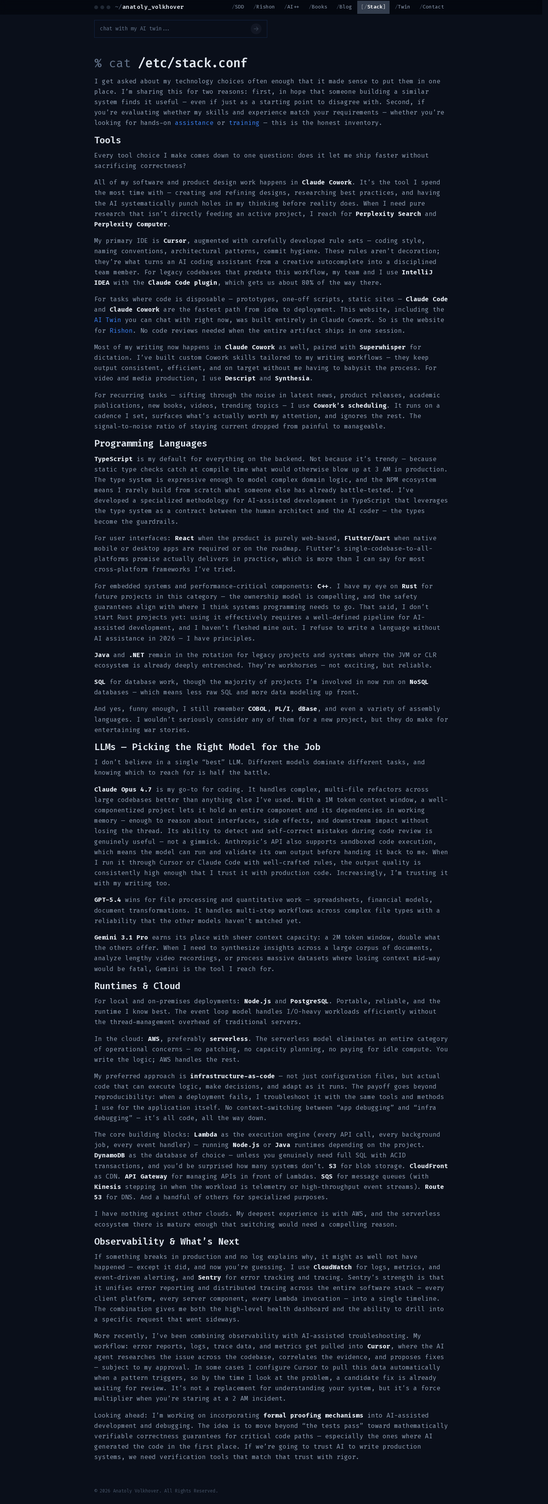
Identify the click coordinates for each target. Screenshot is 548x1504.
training (244, 123)
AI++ (293, 6)
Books (319, 6)
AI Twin (107, 320)
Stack (375, 6)
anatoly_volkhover (149, 7)
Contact (433, 6)
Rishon (266, 6)
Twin (404, 6)
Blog (346, 6)
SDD (239, 6)
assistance (194, 123)
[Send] (256, 28)
